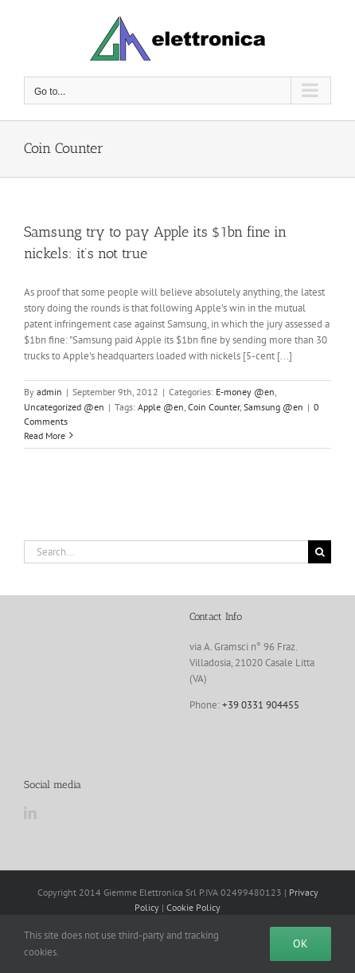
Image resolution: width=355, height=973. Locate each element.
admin (49, 392)
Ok (300, 943)
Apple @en (161, 407)
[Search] (319, 551)
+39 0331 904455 (260, 705)
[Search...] (166, 551)
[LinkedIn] (30, 812)
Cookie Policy (193, 907)
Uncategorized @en (64, 407)
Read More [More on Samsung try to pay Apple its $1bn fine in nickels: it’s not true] (44, 435)
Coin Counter (214, 407)
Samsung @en (273, 407)
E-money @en (245, 392)
